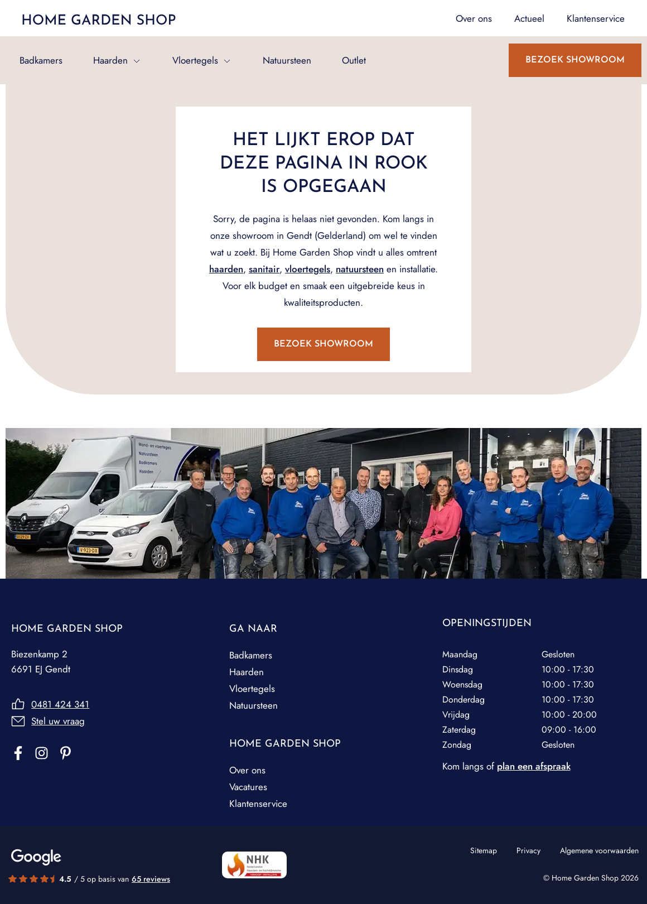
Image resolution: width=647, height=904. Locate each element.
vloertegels (307, 269)
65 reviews (151, 878)
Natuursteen (287, 60)
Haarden (110, 60)
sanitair (264, 269)
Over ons (247, 770)
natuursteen (360, 269)
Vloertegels (195, 60)
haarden (226, 269)
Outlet (354, 60)
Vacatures (248, 787)
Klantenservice (258, 803)
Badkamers (41, 60)
